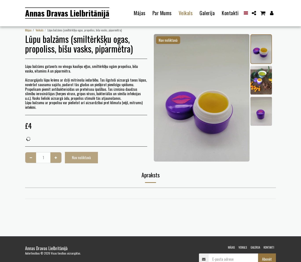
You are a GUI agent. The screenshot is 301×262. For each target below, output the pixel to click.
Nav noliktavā (81, 157)
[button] (254, 13)
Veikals (40, 30)
